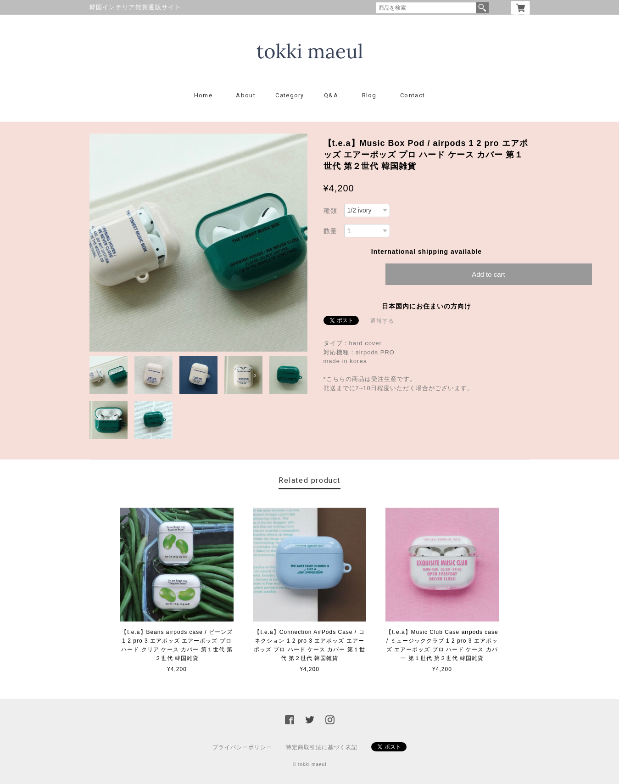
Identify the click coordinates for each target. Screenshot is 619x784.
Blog (369, 95)
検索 (482, 7)
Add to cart (488, 274)
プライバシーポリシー (242, 747)
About (246, 95)
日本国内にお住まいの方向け (426, 306)
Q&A (331, 95)
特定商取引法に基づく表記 (321, 747)
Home (203, 95)
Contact (412, 95)
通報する (382, 321)
